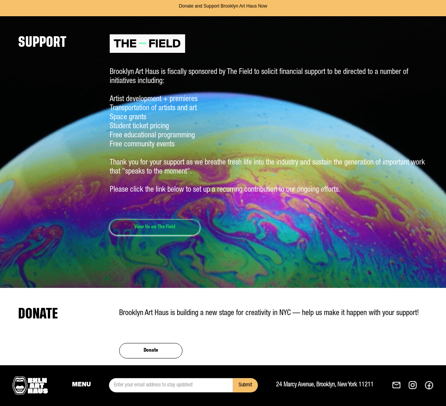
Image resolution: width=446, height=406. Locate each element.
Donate (151, 350)
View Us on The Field (154, 227)
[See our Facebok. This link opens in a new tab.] (429, 385)
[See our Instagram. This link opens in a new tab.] (412, 385)
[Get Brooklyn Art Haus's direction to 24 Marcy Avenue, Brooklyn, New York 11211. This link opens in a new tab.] (334, 385)
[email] (171, 385)
